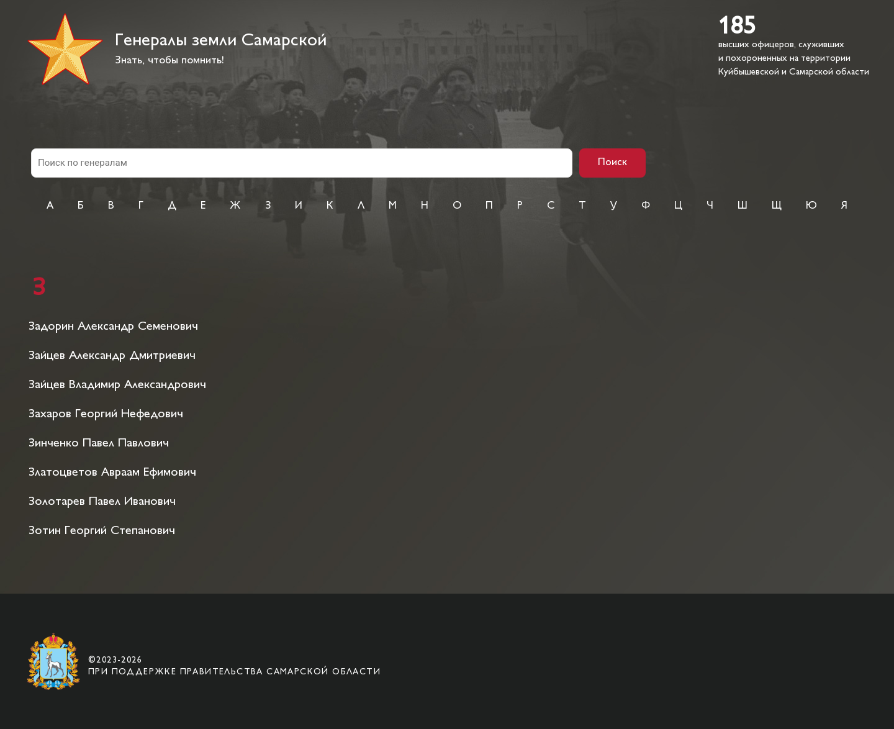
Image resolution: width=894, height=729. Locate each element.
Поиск (612, 163)
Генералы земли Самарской (221, 41)
